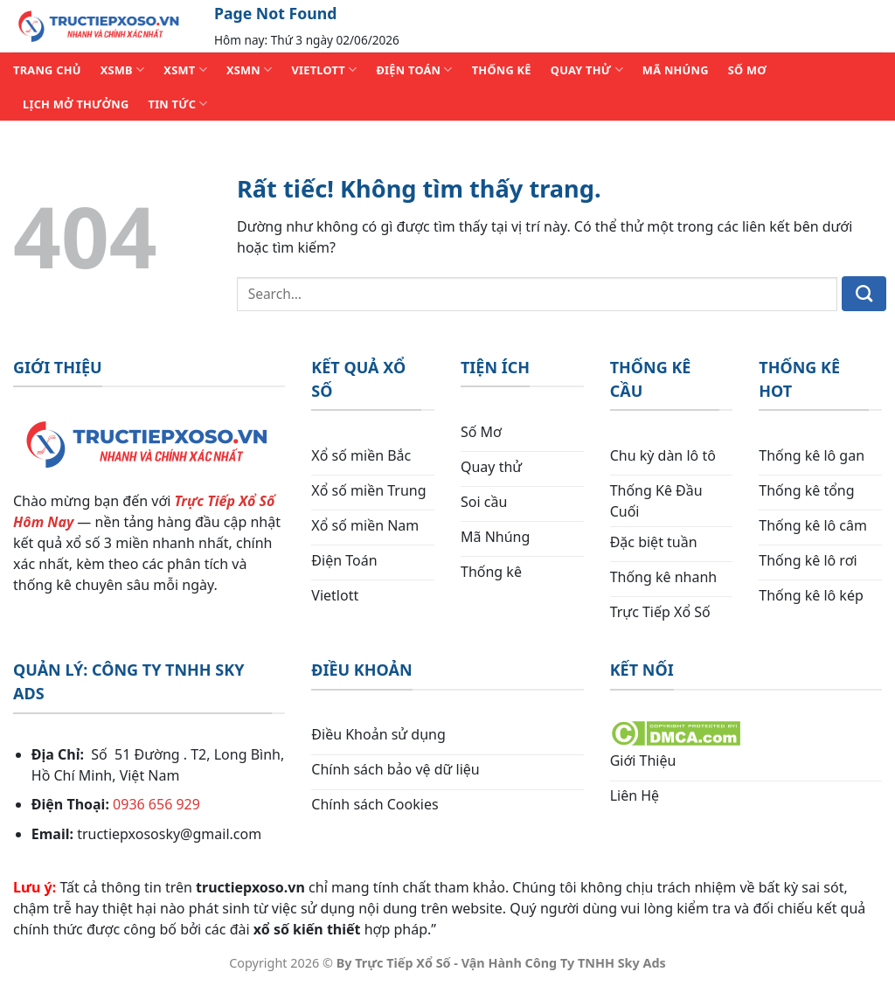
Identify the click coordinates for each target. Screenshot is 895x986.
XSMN (249, 69)
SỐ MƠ (747, 70)
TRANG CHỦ (47, 70)
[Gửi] (864, 293)
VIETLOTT (324, 69)
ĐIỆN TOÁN (414, 69)
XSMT (185, 69)
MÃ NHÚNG (675, 70)
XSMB (123, 69)
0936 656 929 (156, 804)
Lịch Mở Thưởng (76, 104)
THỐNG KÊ (501, 70)
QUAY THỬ (587, 69)
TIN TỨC (178, 103)
